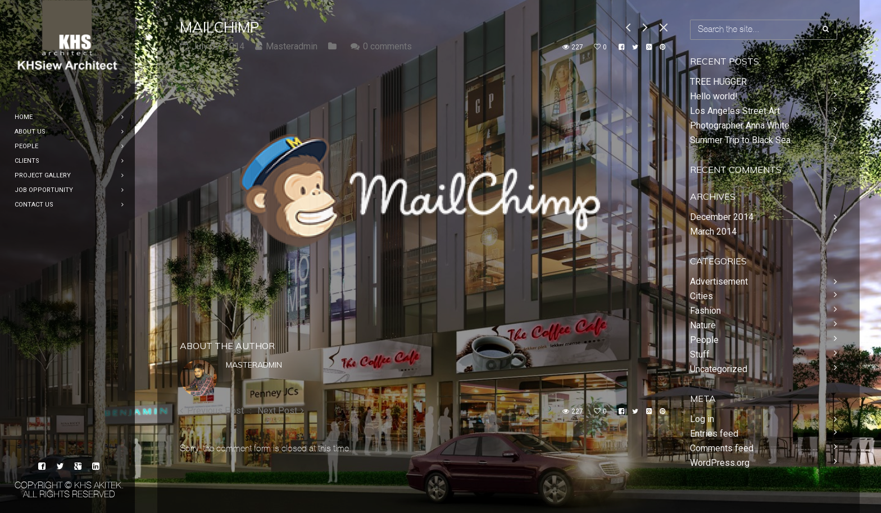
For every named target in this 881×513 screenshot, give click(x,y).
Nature (703, 325)
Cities (701, 296)
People (704, 340)
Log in (702, 419)
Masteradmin (254, 365)
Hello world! (714, 96)
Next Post (277, 410)
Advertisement (719, 281)
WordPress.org (720, 462)
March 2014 (713, 231)
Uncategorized (718, 369)
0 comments (387, 46)
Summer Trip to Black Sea (740, 140)
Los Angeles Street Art (735, 111)
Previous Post (215, 410)
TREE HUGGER (718, 81)
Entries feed (714, 433)
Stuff (700, 354)
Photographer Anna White (739, 125)
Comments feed (721, 448)
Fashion (705, 310)
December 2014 (721, 217)
